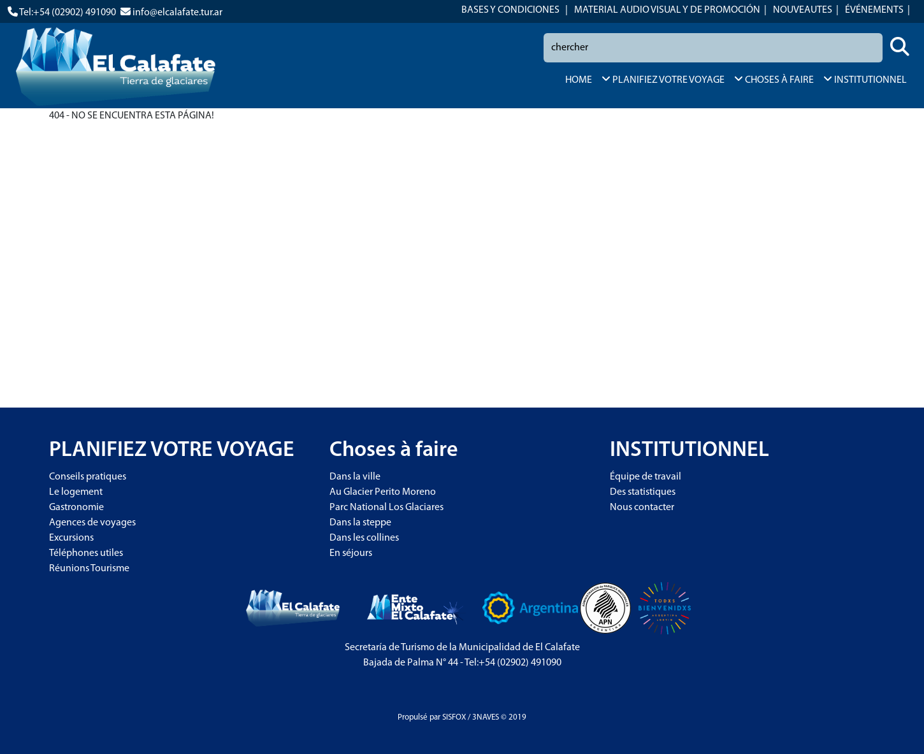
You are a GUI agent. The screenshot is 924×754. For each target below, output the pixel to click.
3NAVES (485, 717)
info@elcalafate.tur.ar (177, 13)
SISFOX (454, 717)
